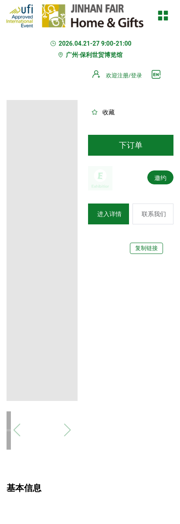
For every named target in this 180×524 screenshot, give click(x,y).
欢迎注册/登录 (124, 75)
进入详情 (109, 214)
